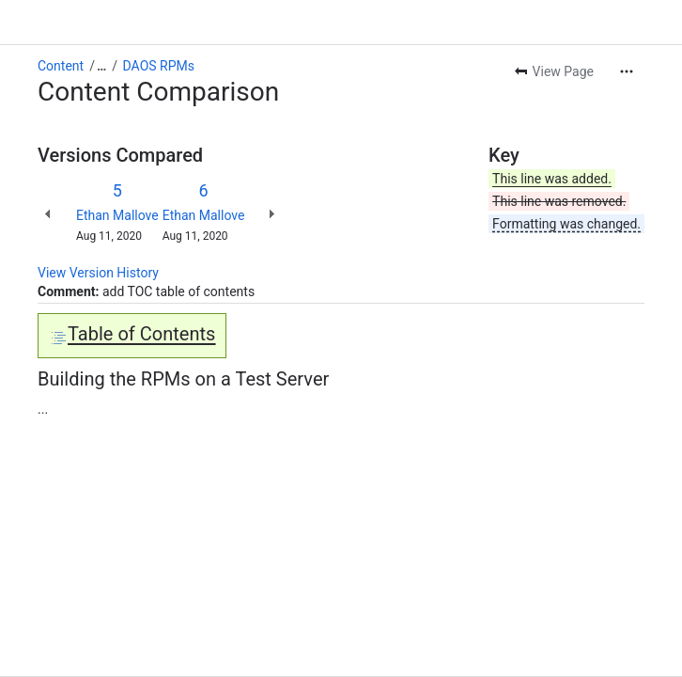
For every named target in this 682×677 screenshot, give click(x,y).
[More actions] (626, 71)
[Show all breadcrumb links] (101, 65)
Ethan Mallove (117, 215)
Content (61, 65)
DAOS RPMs (158, 65)
